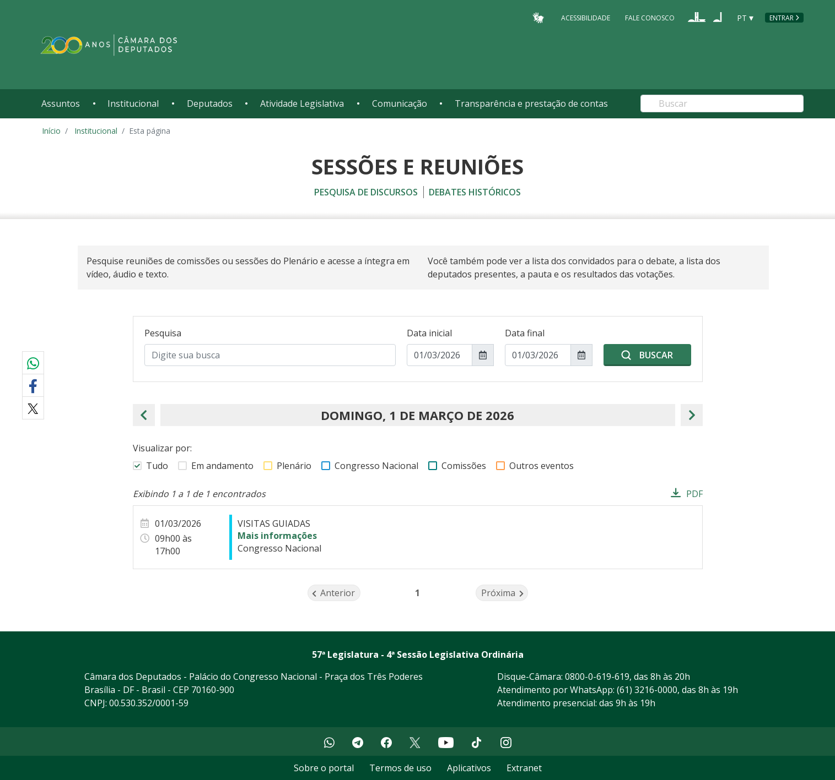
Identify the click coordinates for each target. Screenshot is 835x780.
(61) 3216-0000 (647, 690)
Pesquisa (162, 333)
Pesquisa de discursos (366, 192)
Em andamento (222, 466)
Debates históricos (475, 192)
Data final (525, 333)
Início (51, 131)
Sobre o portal (324, 768)
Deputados (210, 103)
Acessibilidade (585, 17)
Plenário (294, 466)
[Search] (722, 103)
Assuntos (60, 103)
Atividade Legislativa (302, 103)
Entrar (781, 18)
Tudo (157, 466)
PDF (694, 494)
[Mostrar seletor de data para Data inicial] (483, 355)
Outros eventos (541, 466)
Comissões (463, 466)
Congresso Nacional (376, 466)
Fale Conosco (650, 17)
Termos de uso (400, 768)
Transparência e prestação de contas (531, 103)
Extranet (524, 768)
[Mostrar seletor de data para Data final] (581, 355)
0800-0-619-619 (597, 676)
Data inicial (429, 333)
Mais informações (277, 536)
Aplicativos (469, 768)
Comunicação (399, 103)
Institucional (133, 103)
